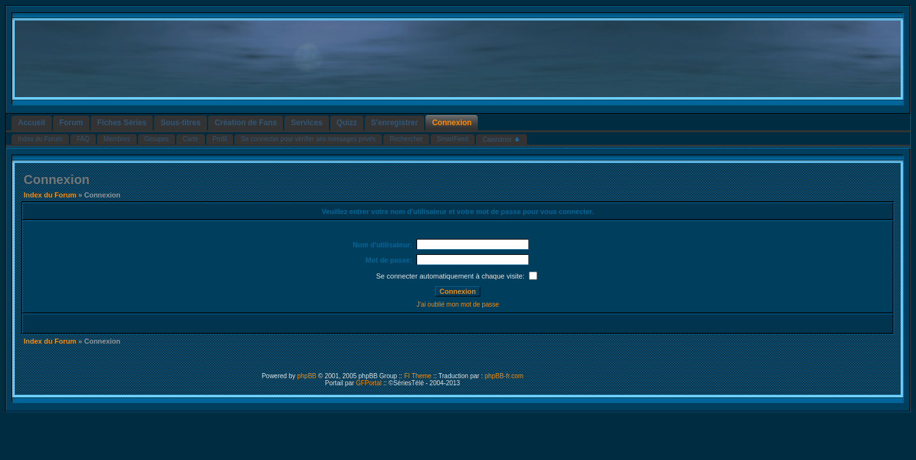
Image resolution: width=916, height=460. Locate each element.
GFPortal (368, 383)
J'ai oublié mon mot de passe (457, 304)
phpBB (306, 375)
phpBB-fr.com (504, 375)
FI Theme (418, 375)
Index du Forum (50, 195)
